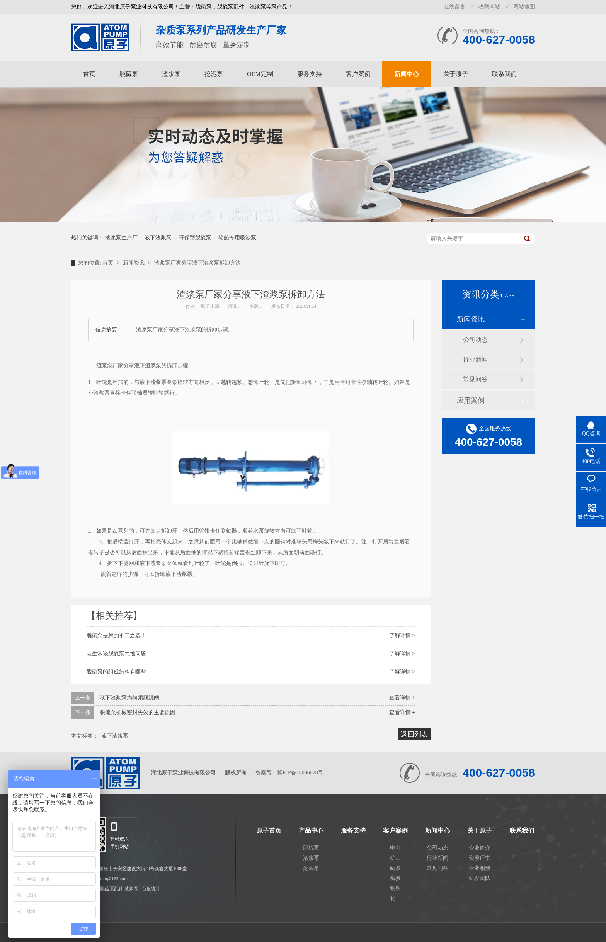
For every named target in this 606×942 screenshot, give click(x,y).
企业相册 (479, 868)
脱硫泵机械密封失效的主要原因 (137, 712)
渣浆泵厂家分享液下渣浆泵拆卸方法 (197, 263)
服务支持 (309, 74)
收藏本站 (489, 7)
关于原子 (455, 74)
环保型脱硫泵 (195, 238)
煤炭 (395, 878)
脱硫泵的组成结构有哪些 (116, 672)
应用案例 (471, 400)
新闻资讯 (134, 263)
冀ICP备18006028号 (300, 773)
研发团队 (479, 878)
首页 (89, 74)
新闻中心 (406, 74)
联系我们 (504, 74)
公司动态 (475, 339)
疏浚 (395, 868)
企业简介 (479, 848)
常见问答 (475, 379)
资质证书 (479, 858)
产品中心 (311, 831)
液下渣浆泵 (158, 238)
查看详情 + (402, 698)
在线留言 (454, 7)
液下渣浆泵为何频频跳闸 (129, 698)
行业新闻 (475, 359)
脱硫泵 (128, 74)
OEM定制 (260, 74)
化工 (395, 898)
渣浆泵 (171, 74)
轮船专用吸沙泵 (237, 238)
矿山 (395, 858)
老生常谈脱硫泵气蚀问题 (116, 654)
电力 (395, 848)
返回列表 (414, 734)
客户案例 (358, 74)
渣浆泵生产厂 (121, 238)
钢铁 (395, 888)
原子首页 (269, 831)
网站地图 (524, 7)
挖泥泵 (213, 74)
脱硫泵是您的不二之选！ (116, 635)
